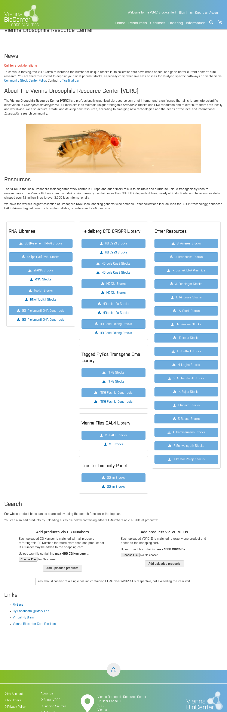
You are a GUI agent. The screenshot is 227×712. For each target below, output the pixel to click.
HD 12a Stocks (116, 301)
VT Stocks (116, 453)
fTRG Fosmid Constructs (116, 410)
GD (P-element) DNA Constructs (43, 328)
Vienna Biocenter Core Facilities (34, 633)
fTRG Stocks (116, 390)
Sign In (183, 12)
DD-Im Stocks (116, 495)
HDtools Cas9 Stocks (116, 281)
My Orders (14, 709)
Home (120, 23)
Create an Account (208, 12)
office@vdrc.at (70, 89)
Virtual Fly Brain (23, 626)
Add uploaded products (62, 577)
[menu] (160, 22)
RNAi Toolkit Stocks (43, 308)
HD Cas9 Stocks (116, 261)
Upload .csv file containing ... (54, 562)
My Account (15, 703)
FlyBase (18, 613)
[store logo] (39, 15)
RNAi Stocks (43, 288)
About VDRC (52, 709)
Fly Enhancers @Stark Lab (31, 620)
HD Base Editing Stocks (116, 342)
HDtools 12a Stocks (116, 321)
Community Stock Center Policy (25, 89)
